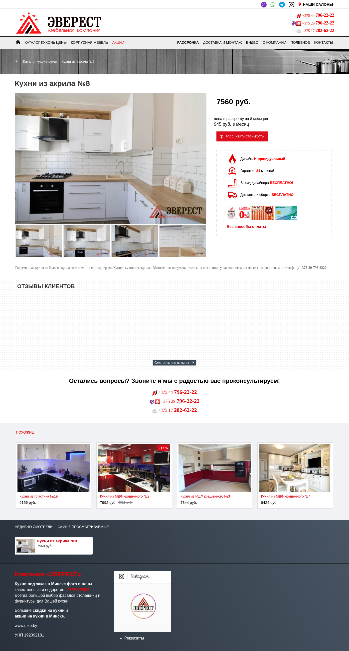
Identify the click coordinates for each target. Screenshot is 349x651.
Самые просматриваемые (83, 527)
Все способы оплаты (246, 229)
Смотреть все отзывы (172, 363)
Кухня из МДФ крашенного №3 (205, 496)
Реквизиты (134, 638)
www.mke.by (26, 626)
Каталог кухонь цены (40, 61)
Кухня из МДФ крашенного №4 (285, 496)
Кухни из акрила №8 (57, 541)
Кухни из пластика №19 (38, 496)
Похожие (25, 432)
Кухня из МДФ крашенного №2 (124, 496)
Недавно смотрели (33, 527)
